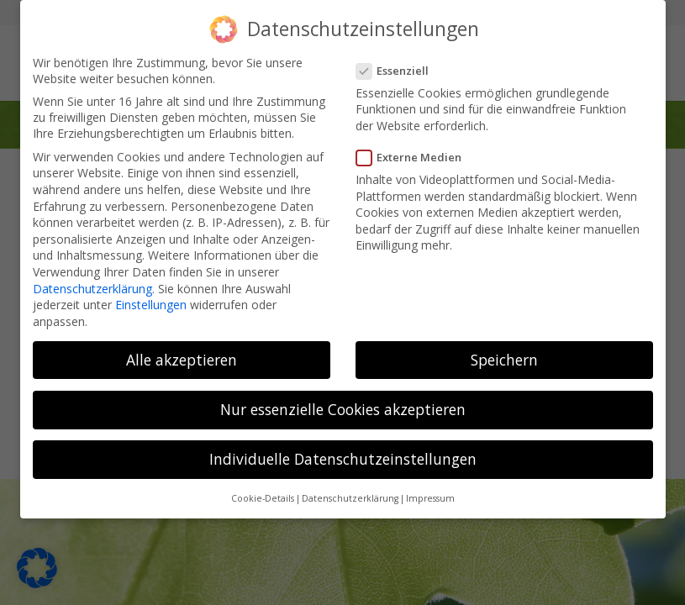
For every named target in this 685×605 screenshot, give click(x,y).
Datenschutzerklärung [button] (350, 498)
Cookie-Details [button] (262, 498)
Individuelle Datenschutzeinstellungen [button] (343, 459)
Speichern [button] (504, 360)
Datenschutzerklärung (92, 288)
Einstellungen (151, 305)
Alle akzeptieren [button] (181, 360)
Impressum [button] (430, 498)
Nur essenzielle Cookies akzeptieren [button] (343, 409)
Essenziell (398, 70)
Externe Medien (414, 157)
